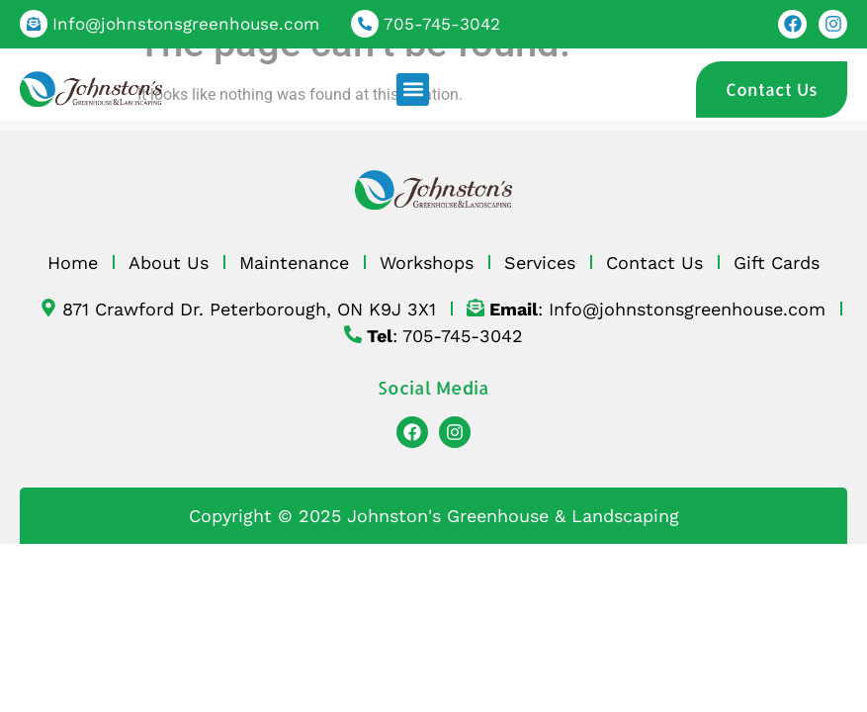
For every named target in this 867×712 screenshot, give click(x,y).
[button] (412, 89)
